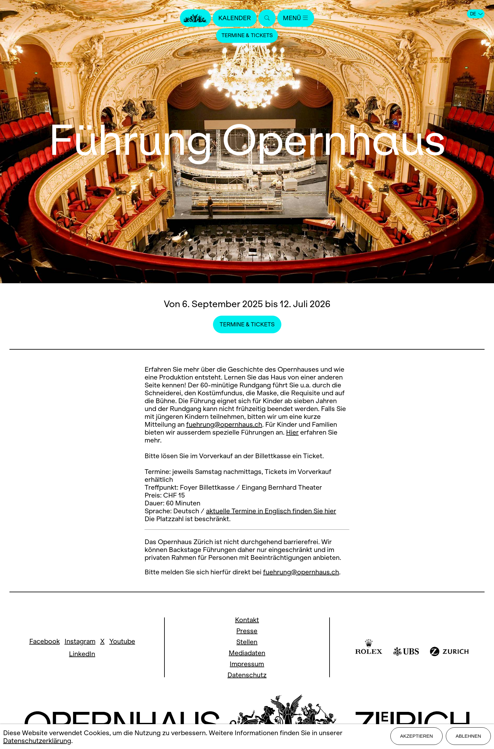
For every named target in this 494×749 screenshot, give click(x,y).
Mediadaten (247, 652)
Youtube (122, 641)
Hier (292, 432)
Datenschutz (247, 675)
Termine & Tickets (247, 36)
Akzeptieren (416, 737)
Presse (246, 630)
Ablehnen (468, 737)
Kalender (233, 18)
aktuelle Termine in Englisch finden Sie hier (271, 511)
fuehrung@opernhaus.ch (224, 424)
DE (476, 13)
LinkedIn (82, 653)
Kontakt (247, 619)
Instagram (80, 641)
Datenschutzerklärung (37, 741)
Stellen (246, 641)
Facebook (44, 641)
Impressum (247, 663)
